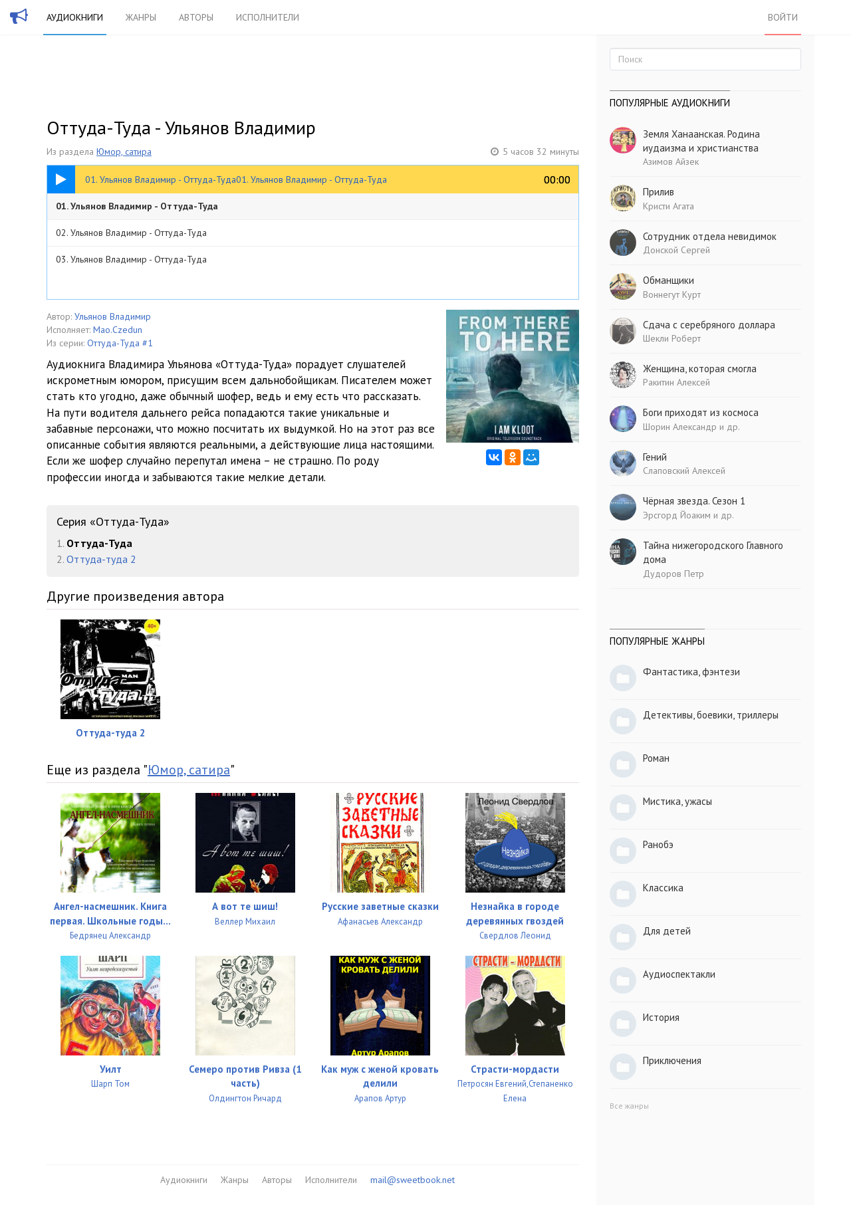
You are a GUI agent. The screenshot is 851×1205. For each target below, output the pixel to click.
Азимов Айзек (671, 161)
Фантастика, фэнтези (691, 671)
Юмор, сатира (124, 152)
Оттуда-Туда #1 (120, 343)
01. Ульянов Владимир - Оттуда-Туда (137, 206)
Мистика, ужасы (677, 801)
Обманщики (668, 280)
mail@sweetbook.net (412, 1180)
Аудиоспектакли (679, 974)
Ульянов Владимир (112, 316)
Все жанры (629, 1106)
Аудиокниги (75, 17)
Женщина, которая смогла (700, 368)
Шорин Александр (680, 427)
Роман (656, 758)
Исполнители (267, 17)
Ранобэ (658, 844)
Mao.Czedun (117, 330)
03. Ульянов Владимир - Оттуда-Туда (131, 259)
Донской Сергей (676, 250)
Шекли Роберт (672, 338)
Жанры (141, 17)
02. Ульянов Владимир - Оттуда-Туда (131, 233)
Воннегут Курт (672, 294)
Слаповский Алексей (684, 471)
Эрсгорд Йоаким (677, 515)
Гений (655, 457)
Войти (783, 17)
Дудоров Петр (673, 574)
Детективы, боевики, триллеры (711, 715)
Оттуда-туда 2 (101, 559)
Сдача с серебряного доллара (709, 324)
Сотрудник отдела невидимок (710, 236)
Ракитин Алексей (676, 382)
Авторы (196, 17)
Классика (663, 887)
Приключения (672, 1060)
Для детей (667, 931)
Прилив (658, 191)
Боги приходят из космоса (701, 412)
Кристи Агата (668, 206)
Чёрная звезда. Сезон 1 (694, 500)
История (661, 1017)
